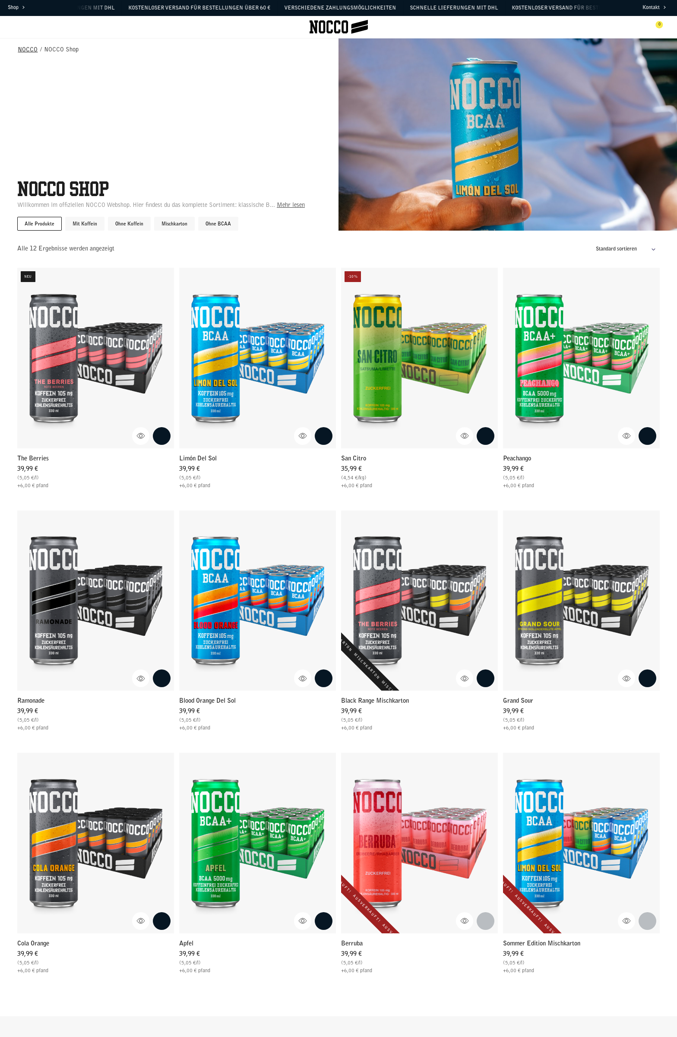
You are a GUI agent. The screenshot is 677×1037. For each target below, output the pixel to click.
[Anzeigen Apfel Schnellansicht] (303, 921)
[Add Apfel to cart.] (323, 921)
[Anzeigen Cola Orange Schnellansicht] (141, 921)
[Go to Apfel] (257, 843)
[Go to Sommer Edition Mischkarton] (581, 843)
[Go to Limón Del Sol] (257, 358)
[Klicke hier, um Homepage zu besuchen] (339, 27)
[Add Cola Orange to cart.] (162, 921)
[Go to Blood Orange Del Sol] (257, 601)
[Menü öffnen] (21, 27)
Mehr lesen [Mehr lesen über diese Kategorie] (291, 205)
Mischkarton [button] (174, 224)
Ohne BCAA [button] (218, 224)
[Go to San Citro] (419, 358)
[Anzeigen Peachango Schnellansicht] (627, 436)
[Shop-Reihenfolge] (628, 249)
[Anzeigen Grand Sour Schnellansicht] (627, 678)
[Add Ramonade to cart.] (162, 678)
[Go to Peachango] (581, 358)
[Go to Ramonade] (95, 601)
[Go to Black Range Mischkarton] (419, 601)
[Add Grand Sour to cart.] (647, 678)
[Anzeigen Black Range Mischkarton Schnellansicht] (465, 678)
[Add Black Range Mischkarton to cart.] (485, 678)
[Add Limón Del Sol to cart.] (323, 436)
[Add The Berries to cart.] (162, 436)
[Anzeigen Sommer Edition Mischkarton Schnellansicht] (627, 921)
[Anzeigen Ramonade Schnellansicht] (141, 678)
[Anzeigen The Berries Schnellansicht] (141, 436)
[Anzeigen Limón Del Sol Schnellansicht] (303, 436)
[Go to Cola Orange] (95, 843)
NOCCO (28, 50)
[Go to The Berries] (95, 358)
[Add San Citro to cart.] (485, 436)
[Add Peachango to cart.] (647, 436)
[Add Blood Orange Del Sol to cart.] (323, 678)
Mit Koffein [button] (85, 224)
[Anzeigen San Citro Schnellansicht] (465, 436)
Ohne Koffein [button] (129, 224)
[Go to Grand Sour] (581, 601)
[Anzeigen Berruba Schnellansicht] (465, 921)
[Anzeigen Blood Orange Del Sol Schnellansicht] (303, 678)
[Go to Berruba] (419, 843)
